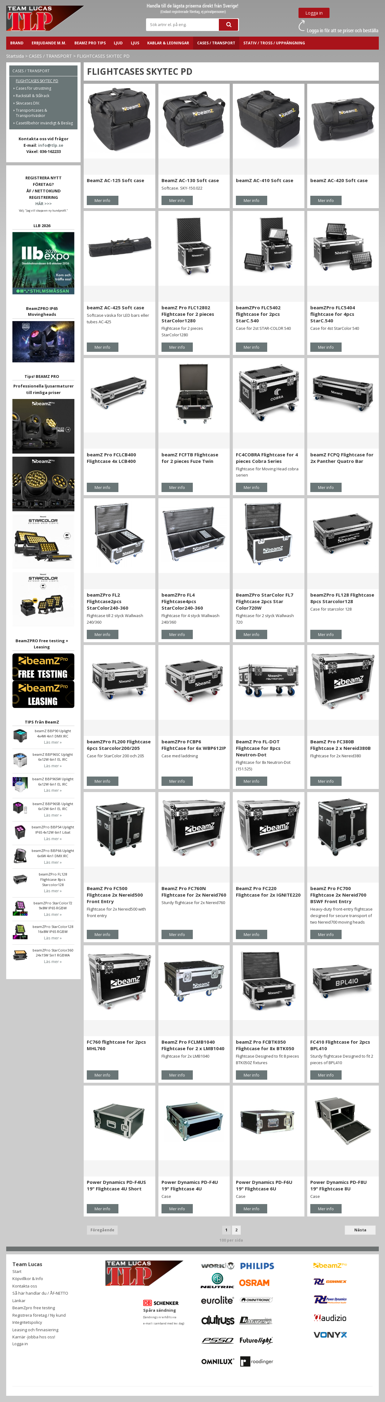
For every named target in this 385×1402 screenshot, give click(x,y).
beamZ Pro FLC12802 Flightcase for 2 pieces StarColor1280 (188, 314)
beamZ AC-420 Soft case (339, 180)
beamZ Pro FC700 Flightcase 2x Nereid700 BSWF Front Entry (338, 894)
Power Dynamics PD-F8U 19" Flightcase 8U (338, 1185)
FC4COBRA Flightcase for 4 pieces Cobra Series (267, 457)
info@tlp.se (50, 145)
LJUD (118, 43)
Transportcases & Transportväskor (31, 113)
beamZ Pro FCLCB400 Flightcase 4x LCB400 (111, 457)
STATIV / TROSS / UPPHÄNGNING (274, 43)
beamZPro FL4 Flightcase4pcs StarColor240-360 (182, 601)
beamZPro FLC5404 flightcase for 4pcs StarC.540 (332, 314)
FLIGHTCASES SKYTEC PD (103, 56)
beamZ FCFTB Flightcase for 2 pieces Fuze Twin (190, 457)
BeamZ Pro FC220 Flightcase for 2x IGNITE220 (268, 891)
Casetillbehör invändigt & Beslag (44, 123)
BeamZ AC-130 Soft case (190, 180)
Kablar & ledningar (168, 43)
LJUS (135, 43)
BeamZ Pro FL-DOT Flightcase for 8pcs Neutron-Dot (258, 748)
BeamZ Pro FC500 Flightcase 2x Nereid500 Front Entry (115, 894)
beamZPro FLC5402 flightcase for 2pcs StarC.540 (258, 314)
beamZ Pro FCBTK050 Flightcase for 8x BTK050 (265, 1045)
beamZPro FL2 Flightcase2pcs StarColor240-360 (107, 601)
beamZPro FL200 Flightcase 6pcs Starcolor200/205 (119, 744)
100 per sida (231, 1240)
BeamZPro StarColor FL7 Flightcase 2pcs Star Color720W (264, 601)
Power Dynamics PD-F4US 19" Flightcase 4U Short (116, 1185)
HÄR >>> (43, 203)
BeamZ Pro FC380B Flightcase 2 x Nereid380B (340, 744)
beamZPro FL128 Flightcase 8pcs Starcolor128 (342, 598)
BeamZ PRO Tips (90, 43)
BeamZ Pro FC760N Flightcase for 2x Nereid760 (194, 891)
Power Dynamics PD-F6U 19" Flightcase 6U (264, 1185)
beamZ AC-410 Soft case (264, 180)
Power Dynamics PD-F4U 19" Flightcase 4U (190, 1185)
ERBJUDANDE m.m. (49, 43)
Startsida (15, 56)
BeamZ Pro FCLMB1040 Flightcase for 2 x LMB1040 (193, 1045)
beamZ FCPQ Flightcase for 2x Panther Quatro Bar (342, 457)
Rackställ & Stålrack (32, 95)
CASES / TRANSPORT (216, 43)
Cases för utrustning (33, 88)
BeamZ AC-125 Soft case (115, 180)
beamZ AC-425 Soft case (115, 307)
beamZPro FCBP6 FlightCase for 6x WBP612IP (194, 744)
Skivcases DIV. (28, 103)
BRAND (17, 43)
